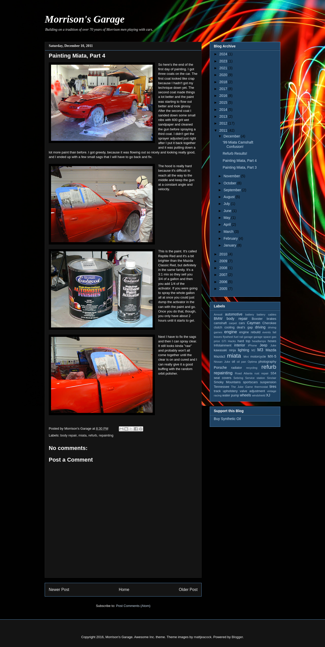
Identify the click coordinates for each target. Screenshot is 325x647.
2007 (223, 275)
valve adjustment (252, 391)
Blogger (237, 637)
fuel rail (238, 336)
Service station (255, 377)
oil (233, 361)
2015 (223, 102)
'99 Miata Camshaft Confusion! (238, 144)
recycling (251, 367)
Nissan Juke (222, 361)
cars (242, 323)
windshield (258, 395)
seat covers (222, 378)
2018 (223, 82)
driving (260, 327)
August (229, 197)
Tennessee (221, 387)
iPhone (252, 345)
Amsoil (218, 314)
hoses (272, 341)
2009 (223, 261)
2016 (223, 96)
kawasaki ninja (225, 350)
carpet (233, 323)
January (230, 245)
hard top (244, 341)
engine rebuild (249, 332)
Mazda (271, 350)
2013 (223, 116)
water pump (230, 395)
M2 (253, 350)
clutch (218, 327)
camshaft (220, 323)
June (227, 211)
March (228, 232)
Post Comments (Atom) (133, 606)
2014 (223, 110)
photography (267, 361)
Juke (273, 345)
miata (82, 435)
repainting (106, 435)
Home (124, 589)
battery (249, 314)
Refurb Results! (235, 153)
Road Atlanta (243, 373)
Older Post (188, 589)
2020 (223, 75)
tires (273, 386)
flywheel (228, 336)
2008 (223, 268)
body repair (68, 435)
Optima (252, 361)
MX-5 (272, 356)
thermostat (261, 386)
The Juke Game (242, 386)
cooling (229, 327)
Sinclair (271, 377)
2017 (223, 89)
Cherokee (269, 323)
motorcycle (258, 356)
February (231, 238)
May (227, 218)
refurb (92, 435)
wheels (245, 395)
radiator (236, 368)
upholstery (230, 391)
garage (248, 336)
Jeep (263, 345)
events (266, 332)
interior (239, 345)
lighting (243, 350)
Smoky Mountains (227, 382)
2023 (223, 61)
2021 (223, 68)
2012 (223, 123)
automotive (233, 314)
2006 (223, 282)
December (232, 136)
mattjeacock (202, 637)
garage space (262, 336)
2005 (223, 289)
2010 (223, 254)
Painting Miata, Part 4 (240, 161)
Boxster (257, 319)
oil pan (241, 361)
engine (230, 331)
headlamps (259, 341)
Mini (246, 356)
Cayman (253, 323)
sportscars (250, 382)
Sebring (238, 377)
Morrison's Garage (85, 19)
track (217, 391)
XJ (268, 395)
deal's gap (245, 327)
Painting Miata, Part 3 (240, 167)
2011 (223, 130)
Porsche (220, 367)
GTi (224, 341)
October (230, 183)
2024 (223, 54)
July (227, 204)
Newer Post (59, 589)
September (232, 190)
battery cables (266, 314)
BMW (218, 319)
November (232, 176)
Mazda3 (219, 356)
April (227, 224)
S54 (273, 373)
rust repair (261, 373)
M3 (260, 349)
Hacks (232, 341)
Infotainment (222, 345)
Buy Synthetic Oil (227, 419)
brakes (271, 319)
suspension (268, 382)
